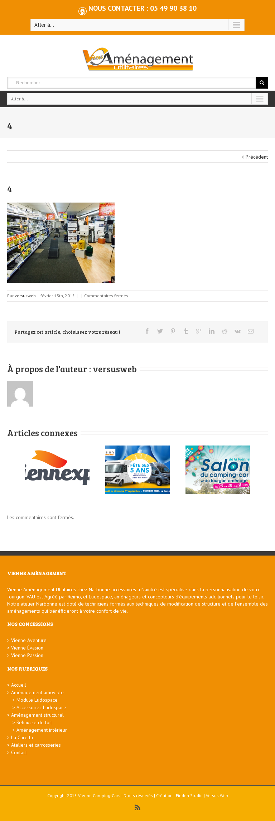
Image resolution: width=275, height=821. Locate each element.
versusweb (25, 295)
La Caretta (22, 737)
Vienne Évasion (27, 648)
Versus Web (217, 795)
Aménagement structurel (37, 715)
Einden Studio (189, 795)
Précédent (257, 157)
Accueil (18, 685)
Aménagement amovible (37, 692)
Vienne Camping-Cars (99, 795)
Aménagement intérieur (41, 730)
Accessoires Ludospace (41, 707)
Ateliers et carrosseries (36, 745)
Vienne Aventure (29, 640)
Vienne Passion (27, 655)
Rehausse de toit (34, 722)
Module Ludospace (37, 700)
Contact (19, 752)
